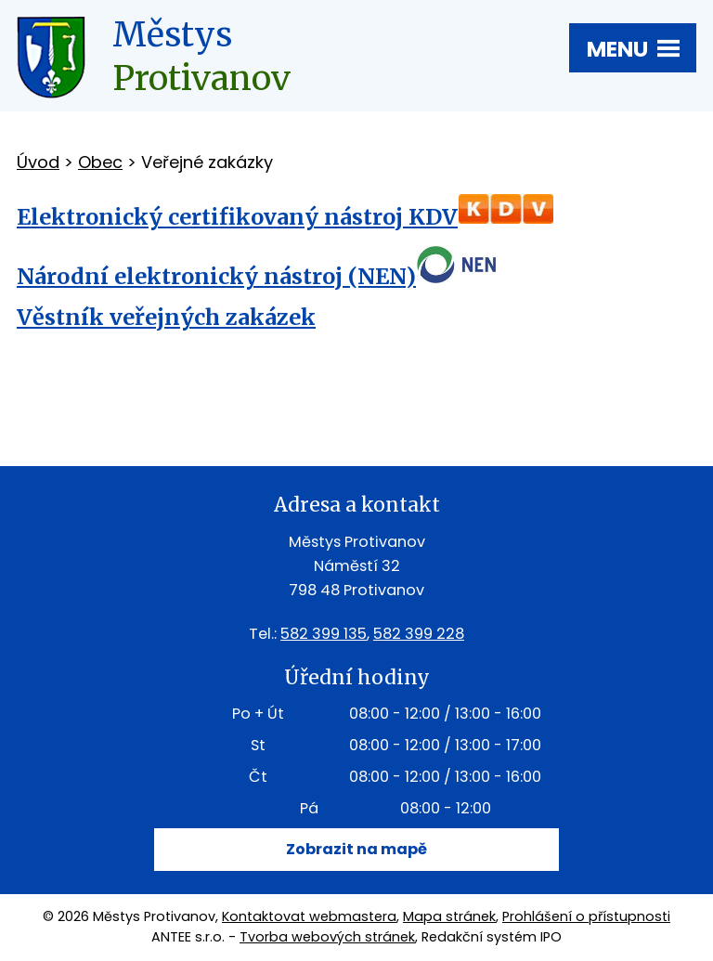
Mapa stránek (449, 916)
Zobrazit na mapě (356, 849)
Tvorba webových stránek (327, 937)
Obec (100, 162)
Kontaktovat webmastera (309, 916)
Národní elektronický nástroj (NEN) (216, 276)
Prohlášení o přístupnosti (586, 916)
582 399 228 (418, 633)
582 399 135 (323, 633)
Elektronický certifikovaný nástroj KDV (237, 216)
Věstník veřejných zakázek (166, 317)
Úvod (38, 162)
